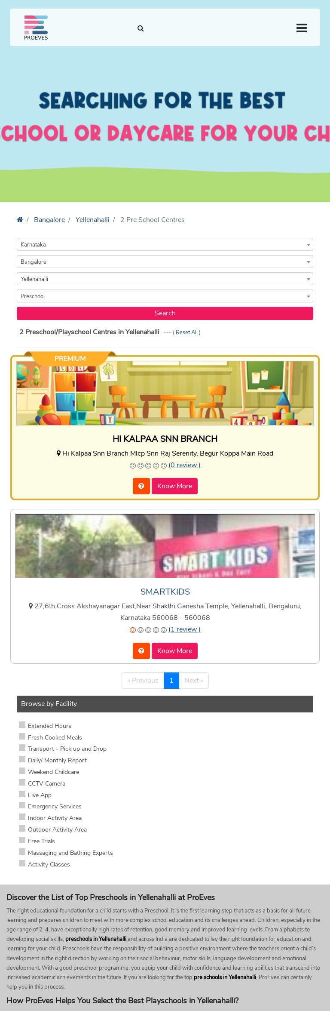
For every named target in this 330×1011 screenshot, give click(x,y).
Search (165, 313)
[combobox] (165, 244)
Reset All (187, 332)
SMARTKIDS (165, 592)
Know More (174, 486)
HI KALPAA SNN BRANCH (165, 439)
